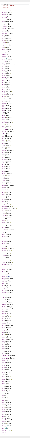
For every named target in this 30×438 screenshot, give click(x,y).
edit (14, 4)
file (12, 4)
